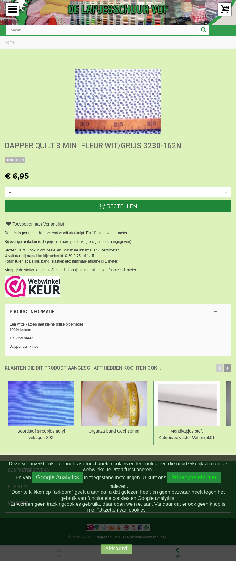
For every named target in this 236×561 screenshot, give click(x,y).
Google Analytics (57, 477)
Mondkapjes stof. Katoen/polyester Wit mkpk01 (193, 434)
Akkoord (116, 548)
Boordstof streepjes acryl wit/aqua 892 (42, 434)
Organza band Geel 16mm (117, 431)
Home (10, 42)
